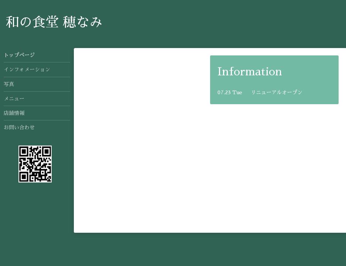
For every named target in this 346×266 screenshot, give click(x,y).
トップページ (19, 55)
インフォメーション (27, 69)
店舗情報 (14, 113)
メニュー (14, 98)
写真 (9, 84)
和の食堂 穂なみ (54, 22)
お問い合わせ (19, 127)
